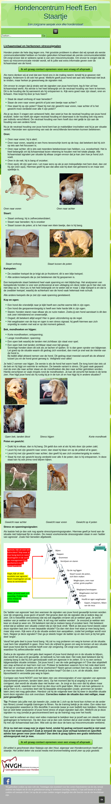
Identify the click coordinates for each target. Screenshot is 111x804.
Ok (102, 800)
